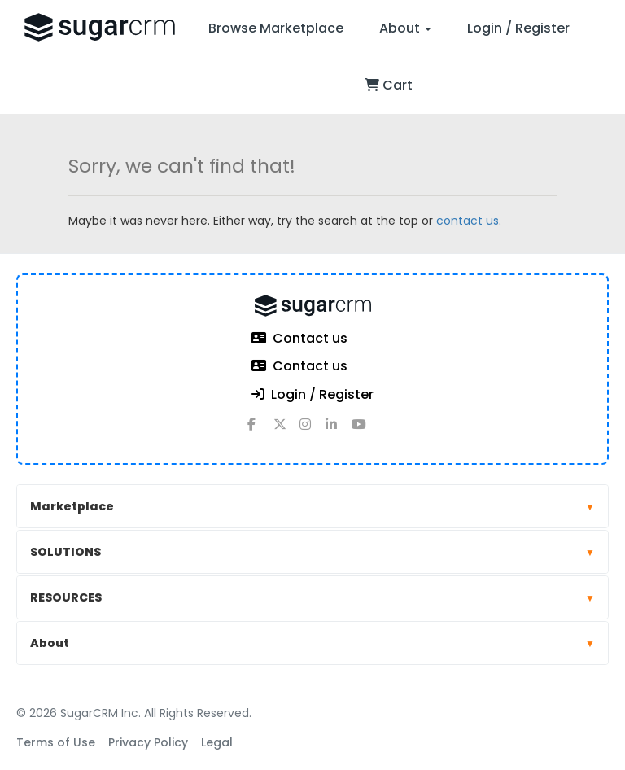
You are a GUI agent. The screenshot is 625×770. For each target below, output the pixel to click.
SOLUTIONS (312, 552)
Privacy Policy (148, 742)
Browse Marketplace (275, 28)
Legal (217, 742)
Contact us (299, 339)
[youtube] (365, 431)
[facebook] (260, 431)
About (405, 28)
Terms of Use (55, 742)
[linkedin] (339, 431)
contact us (467, 220)
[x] (286, 431)
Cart (389, 85)
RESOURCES (312, 597)
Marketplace (312, 506)
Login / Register (518, 28)
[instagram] (312, 431)
